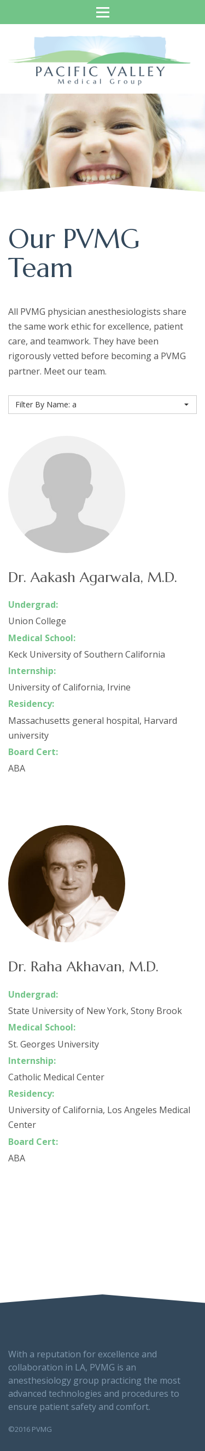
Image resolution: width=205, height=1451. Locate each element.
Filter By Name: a (102, 404)
